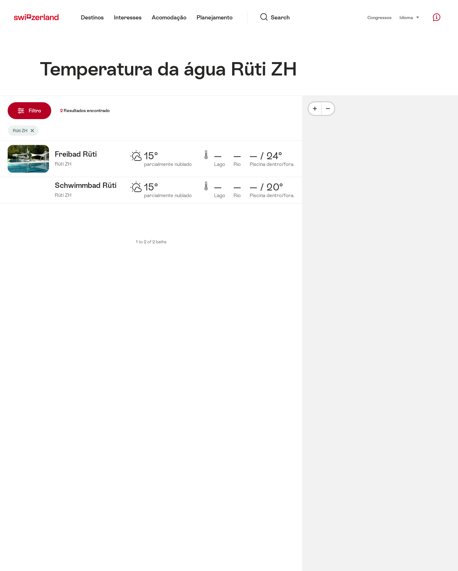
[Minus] (328, 108)
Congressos (379, 17)
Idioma (409, 17)
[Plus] (315, 108)
